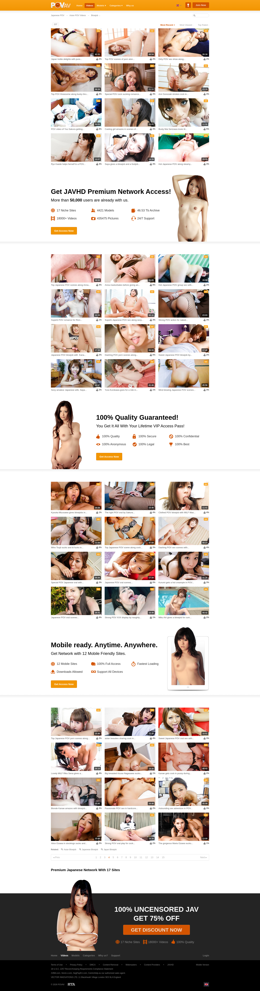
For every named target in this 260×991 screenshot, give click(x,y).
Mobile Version (201, 965)
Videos (89, 5)
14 (157, 857)
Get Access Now (64, 230)
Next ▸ (203, 857)
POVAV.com (61, 5)
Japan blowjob (110, 849)
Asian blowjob (70, 849)
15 (163, 857)
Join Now (201, 5)
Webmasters (131, 965)
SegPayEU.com (80, 973)
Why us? (103, 955)
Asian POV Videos (77, 15)
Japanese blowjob (90, 849)
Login (206, 955)
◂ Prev (56, 857)
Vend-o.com (66, 973)
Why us (130, 5)
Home (79, 5)
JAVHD (170, 965)
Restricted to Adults (71, 984)
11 (141, 857)
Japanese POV (57, 15)
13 (152, 857)
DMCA (93, 965)
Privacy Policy (76, 965)
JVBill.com (55, 973)
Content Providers (152, 965)
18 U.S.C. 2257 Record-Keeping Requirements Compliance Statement (82, 969)
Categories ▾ (116, 5)
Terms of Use (57, 965)
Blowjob (94, 15)
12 (146, 857)
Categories (89, 955)
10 (135, 857)
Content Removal (110, 965)
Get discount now (156, 930)
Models (76, 955)
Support (115, 955)
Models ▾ (101, 5)
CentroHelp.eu (94, 973)
